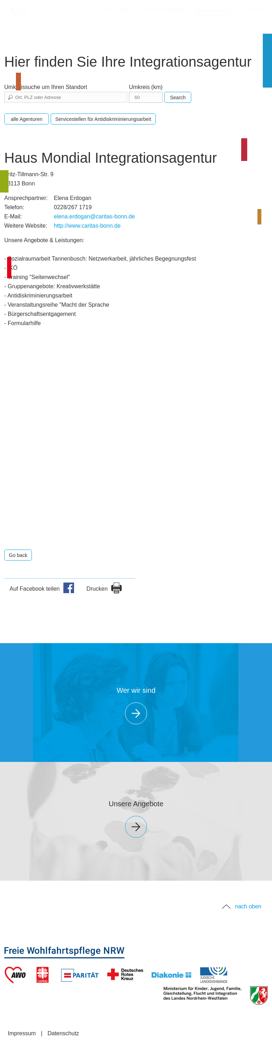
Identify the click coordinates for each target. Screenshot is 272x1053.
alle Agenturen (26, 119)
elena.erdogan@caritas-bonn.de (94, 216)
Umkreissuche (213, 10)
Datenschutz (63, 1033)
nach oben (248, 906)
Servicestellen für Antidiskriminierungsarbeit (103, 119)
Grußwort (253, 10)
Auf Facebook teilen (42, 589)
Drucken (104, 589)
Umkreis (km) (146, 87)
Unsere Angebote (162, 10)
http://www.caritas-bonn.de (87, 226)
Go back (18, 555)
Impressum (22, 1033)
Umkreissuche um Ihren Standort (45, 87)
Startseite (23, 9)
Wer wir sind (114, 10)
